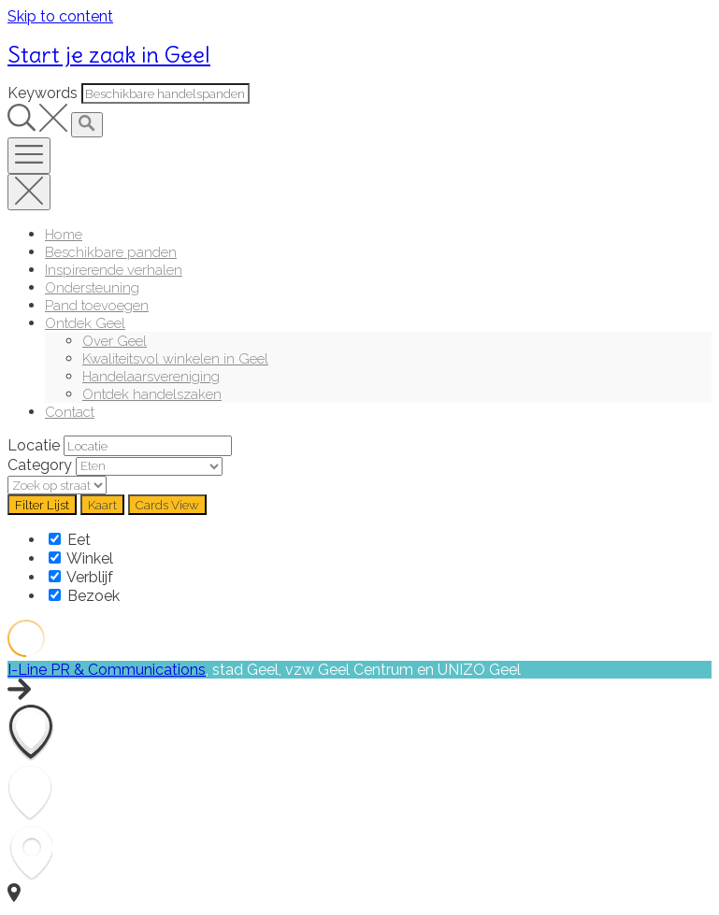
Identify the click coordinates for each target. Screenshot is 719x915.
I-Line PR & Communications (106, 670)
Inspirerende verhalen (113, 270)
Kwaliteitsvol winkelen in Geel (175, 358)
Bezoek (84, 596)
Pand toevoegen (97, 305)
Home (63, 234)
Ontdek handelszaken (152, 394)
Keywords (42, 93)
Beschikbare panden (111, 252)
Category (39, 465)
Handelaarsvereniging (151, 376)
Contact (69, 412)
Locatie (33, 445)
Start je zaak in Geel (108, 54)
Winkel (81, 558)
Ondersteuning (92, 287)
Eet (70, 540)
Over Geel (114, 341)
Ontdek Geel (85, 323)
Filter (42, 504)
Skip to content (60, 16)
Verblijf (81, 577)
